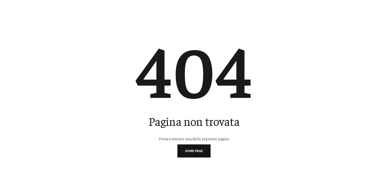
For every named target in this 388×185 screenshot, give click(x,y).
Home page (194, 151)
